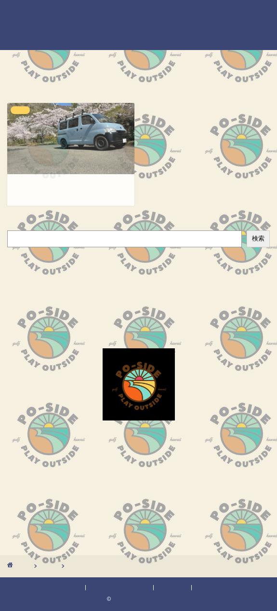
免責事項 (173, 587)
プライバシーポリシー (119, 587)
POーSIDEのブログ (139, 24)
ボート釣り (26, 274)
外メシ (18, 284)
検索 (15, 225)
